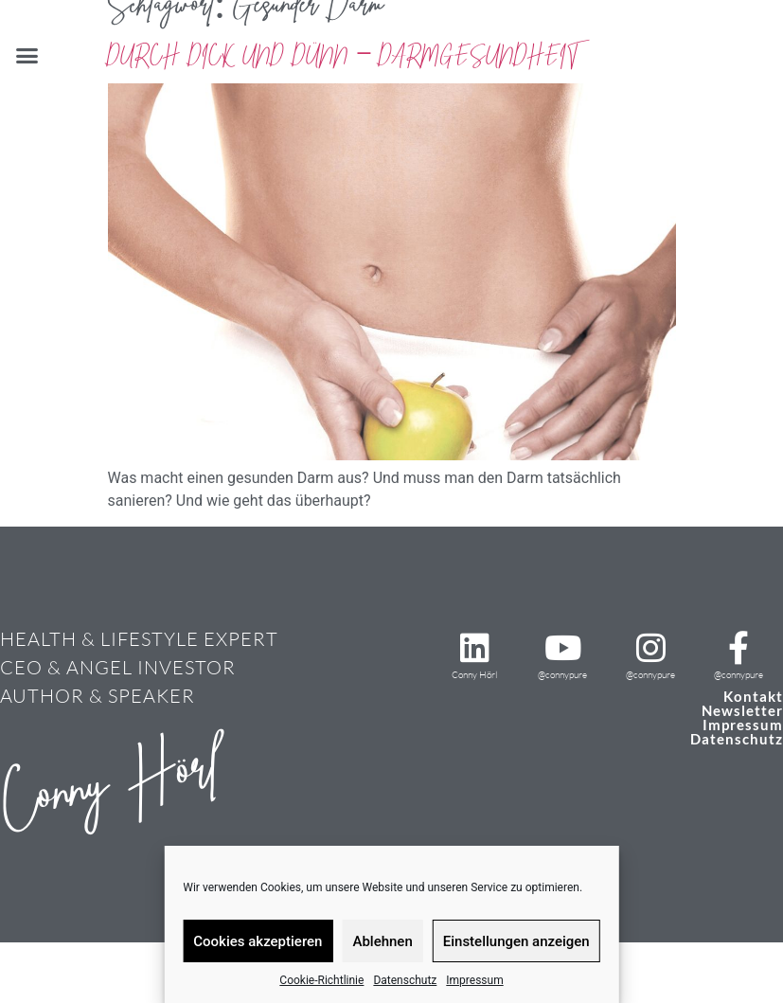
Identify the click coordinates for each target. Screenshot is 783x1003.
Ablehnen (382, 941)
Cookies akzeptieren (257, 941)
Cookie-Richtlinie (321, 980)
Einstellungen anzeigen (516, 941)
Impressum (474, 980)
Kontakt (753, 696)
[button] (27, 56)
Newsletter (742, 710)
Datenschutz (404, 980)
